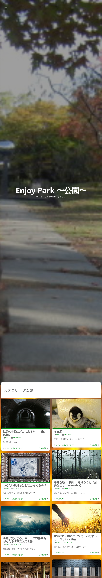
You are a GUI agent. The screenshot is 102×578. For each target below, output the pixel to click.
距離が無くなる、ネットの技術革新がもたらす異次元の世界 (24, 539)
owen (7, 438)
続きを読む (43, 448)
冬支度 (58, 431)
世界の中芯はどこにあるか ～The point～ (24, 433)
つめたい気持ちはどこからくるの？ (24, 485)
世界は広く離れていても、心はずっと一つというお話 (75, 537)
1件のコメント (61, 499)
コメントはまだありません (14, 448)
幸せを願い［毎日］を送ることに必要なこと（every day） (75, 483)
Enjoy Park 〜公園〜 (51, 190)
